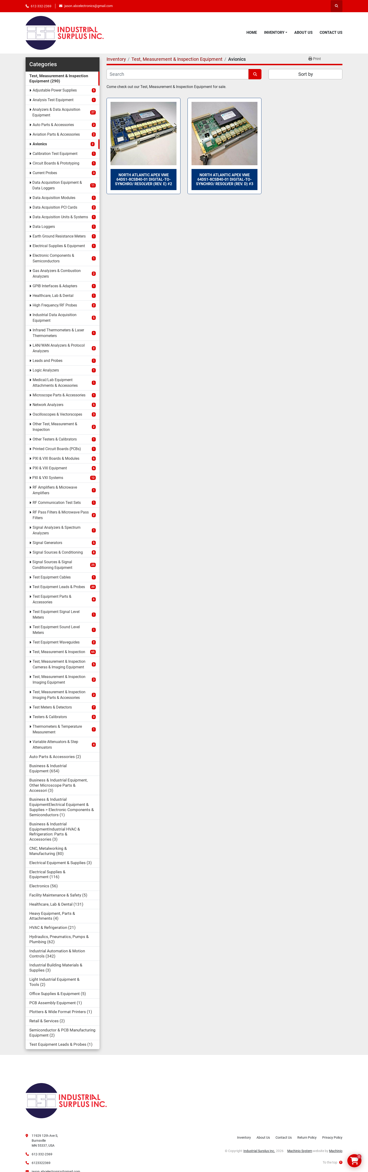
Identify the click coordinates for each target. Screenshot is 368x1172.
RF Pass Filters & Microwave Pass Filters (61, 515)
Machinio (335, 1151)
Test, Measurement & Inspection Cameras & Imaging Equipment (59, 664)
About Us (303, 32)
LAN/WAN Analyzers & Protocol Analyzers (59, 348)
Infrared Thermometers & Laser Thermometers (58, 333)
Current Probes (45, 173)
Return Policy (307, 1137)
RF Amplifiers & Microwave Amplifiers (55, 490)
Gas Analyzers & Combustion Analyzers (57, 273)
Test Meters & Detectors (52, 707)
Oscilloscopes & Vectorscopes (57, 414)
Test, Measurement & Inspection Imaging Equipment (59, 679)
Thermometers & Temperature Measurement (57, 729)
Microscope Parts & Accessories (59, 395)
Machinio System (299, 1151)
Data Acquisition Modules (54, 197)
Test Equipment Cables (52, 577)
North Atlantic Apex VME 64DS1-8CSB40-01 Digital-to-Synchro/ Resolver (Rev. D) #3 (224, 179)
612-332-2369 (41, 6)
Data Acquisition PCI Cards (55, 207)
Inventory (274, 32)
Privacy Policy (332, 1137)
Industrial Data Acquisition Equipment (55, 318)
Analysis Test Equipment (53, 100)
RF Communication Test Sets (57, 502)
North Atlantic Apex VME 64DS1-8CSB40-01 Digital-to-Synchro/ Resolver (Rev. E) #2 (143, 179)
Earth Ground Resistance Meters (59, 236)
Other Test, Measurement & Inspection (55, 427)
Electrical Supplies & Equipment (59, 246)
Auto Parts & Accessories (53, 125)
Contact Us (331, 32)
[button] (275, 32)
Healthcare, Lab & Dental (53, 295)
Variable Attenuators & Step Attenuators (55, 744)
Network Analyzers (48, 404)
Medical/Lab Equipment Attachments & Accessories (55, 383)
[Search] (178, 74)
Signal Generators (47, 542)
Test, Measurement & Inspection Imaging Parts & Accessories (59, 695)
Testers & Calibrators (50, 717)
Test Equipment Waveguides (56, 642)
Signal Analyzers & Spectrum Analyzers (56, 530)
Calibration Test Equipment (55, 153)
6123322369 (41, 1163)
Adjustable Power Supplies (55, 90)
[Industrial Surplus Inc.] (66, 1100)
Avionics (40, 144)
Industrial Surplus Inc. (259, 1151)
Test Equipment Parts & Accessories (52, 599)
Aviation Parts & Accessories (56, 134)
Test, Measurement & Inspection (58, 652)
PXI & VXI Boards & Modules (56, 458)
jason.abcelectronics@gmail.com (88, 6)
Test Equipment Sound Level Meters (56, 630)
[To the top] (332, 1162)
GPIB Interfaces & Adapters (55, 286)
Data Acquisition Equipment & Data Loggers (57, 185)
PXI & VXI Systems (47, 477)
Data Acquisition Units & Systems (60, 217)
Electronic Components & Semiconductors (53, 258)
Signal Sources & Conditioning (58, 552)
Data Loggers (44, 226)
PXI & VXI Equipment (50, 468)
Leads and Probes (47, 360)
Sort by (305, 74)
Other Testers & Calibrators (55, 439)
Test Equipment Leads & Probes (58, 587)
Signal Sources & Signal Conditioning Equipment (52, 565)
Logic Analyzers (46, 370)
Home (251, 32)
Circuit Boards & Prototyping (56, 163)
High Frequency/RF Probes (55, 305)
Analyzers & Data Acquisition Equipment (56, 112)
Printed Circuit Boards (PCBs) (57, 449)
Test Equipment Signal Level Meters (56, 614)
